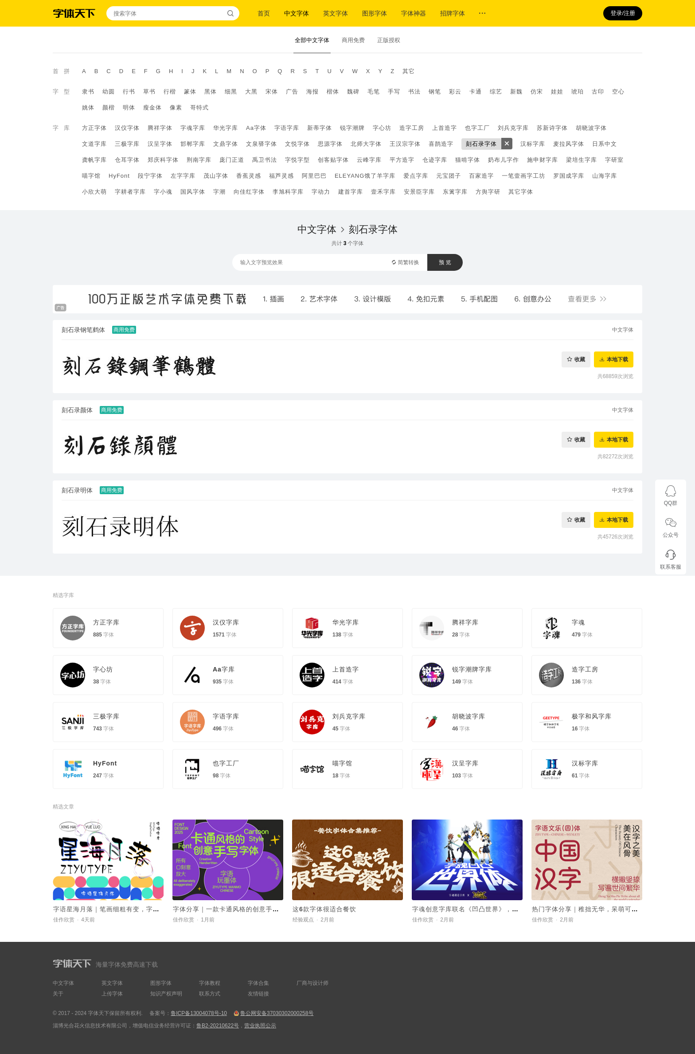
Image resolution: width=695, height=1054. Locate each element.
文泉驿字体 (261, 144)
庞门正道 (231, 159)
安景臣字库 (419, 191)
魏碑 (353, 91)
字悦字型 (297, 159)
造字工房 (411, 128)
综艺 (496, 91)
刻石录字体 (481, 144)
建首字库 (350, 191)
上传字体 (112, 994)
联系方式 (209, 994)
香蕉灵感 (248, 175)
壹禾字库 (383, 191)
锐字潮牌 (352, 128)
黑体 (210, 91)
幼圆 (108, 91)
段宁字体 (150, 175)
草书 (149, 91)
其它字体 (520, 191)
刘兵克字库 (513, 128)
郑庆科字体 (163, 159)
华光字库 (225, 128)
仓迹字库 (434, 159)
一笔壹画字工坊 (523, 175)
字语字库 (286, 128)
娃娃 (557, 91)
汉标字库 (532, 144)
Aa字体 (256, 128)
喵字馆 (91, 175)
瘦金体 (152, 107)
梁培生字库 (581, 159)
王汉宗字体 (405, 144)
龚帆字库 (94, 159)
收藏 (579, 359)
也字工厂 (477, 128)
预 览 (445, 262)
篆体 (190, 91)
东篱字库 (455, 191)
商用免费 (353, 40)
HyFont (119, 175)
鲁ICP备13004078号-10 (199, 1013)
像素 (176, 107)
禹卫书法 (264, 159)
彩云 (455, 91)
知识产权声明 (166, 994)
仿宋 (537, 91)
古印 (598, 91)
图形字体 (374, 13)
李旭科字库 (288, 191)
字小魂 (163, 191)
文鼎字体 (225, 144)
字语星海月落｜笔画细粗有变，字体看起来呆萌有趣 (129, 909)
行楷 (170, 91)
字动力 (321, 191)
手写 (394, 91)
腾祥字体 (160, 128)
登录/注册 (622, 13)
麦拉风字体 (568, 144)
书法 (414, 91)
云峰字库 (369, 159)
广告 (292, 91)
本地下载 (617, 359)
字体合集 (258, 983)
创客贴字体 (333, 159)
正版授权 (388, 40)
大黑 (251, 91)
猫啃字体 (467, 159)
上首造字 (444, 128)
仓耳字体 (127, 159)
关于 (58, 994)
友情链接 (258, 994)
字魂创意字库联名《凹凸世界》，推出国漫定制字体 (488, 909)
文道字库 (94, 144)
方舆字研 (488, 191)
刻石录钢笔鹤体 (83, 329)
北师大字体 (366, 144)
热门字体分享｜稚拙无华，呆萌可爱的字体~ (597, 909)
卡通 (475, 91)
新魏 (516, 91)
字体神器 (413, 13)
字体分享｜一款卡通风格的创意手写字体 (233, 909)
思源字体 (330, 144)
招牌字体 (452, 13)
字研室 (614, 159)
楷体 (333, 91)
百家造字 (481, 175)
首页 (264, 13)
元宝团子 (448, 175)
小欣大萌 (94, 191)
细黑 (231, 91)
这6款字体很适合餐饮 (324, 909)
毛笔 (373, 91)
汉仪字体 (127, 128)
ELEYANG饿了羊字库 (365, 175)
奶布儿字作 (503, 159)
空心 (618, 91)
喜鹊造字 (441, 144)
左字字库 (183, 175)
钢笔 (435, 91)
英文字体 (335, 13)
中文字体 (296, 13)
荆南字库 (199, 159)
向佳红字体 (249, 191)
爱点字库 (415, 175)
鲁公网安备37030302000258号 (276, 1013)
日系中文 (604, 144)
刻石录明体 (77, 490)
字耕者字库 (130, 191)
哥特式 (199, 107)
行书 (129, 91)
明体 (129, 107)
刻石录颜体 (77, 410)
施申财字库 (542, 159)
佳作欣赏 (63, 920)
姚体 (88, 107)
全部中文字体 (312, 40)
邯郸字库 (192, 144)
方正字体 (94, 128)
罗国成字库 (568, 175)
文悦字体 (297, 144)
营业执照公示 (260, 1026)
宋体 (272, 91)
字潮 (219, 191)
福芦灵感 (281, 175)
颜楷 (108, 107)
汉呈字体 (160, 144)
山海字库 (604, 175)
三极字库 (127, 144)
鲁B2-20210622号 (217, 1026)
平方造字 (402, 159)
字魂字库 (192, 128)
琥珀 (577, 91)
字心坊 (382, 128)
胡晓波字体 (591, 128)
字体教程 (209, 983)
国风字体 (192, 191)
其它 (408, 71)
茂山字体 (215, 175)
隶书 (88, 91)
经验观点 (303, 920)
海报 (312, 91)
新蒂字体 (319, 128)
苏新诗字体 (552, 128)
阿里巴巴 (314, 175)
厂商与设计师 (312, 983)
